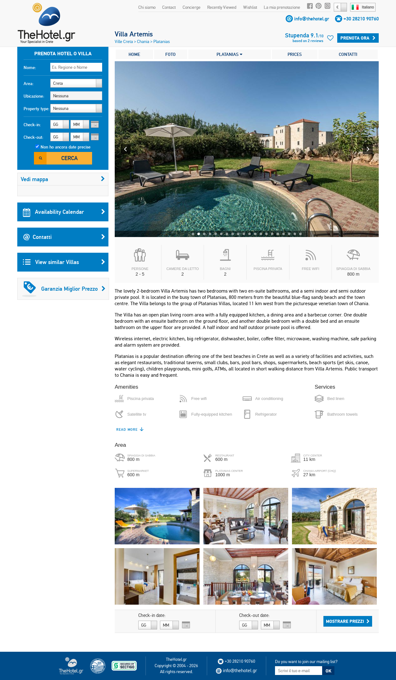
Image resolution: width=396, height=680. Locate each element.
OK (328, 671)
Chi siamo (147, 7)
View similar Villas (64, 262)
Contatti (64, 237)
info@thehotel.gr (311, 18)
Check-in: (32, 124)
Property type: (37, 108)
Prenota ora (358, 38)
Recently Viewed (221, 7)
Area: (29, 83)
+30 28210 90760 (361, 18)
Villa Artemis (134, 34)
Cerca (69, 158)
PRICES (295, 54)
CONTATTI (348, 54)
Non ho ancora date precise (66, 147)
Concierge (192, 7)
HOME (134, 54)
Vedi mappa (63, 179)
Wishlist (250, 7)
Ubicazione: (34, 96)
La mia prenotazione (282, 7)
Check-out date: (254, 615)
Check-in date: (152, 615)
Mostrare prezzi (348, 621)
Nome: (30, 67)
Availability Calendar (64, 211)
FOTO (170, 54)
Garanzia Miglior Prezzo (64, 289)
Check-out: (33, 137)
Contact (169, 7)
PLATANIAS (229, 54)
